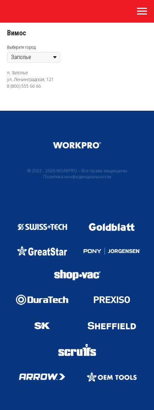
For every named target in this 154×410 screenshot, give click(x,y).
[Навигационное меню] (142, 11)
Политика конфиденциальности (77, 177)
